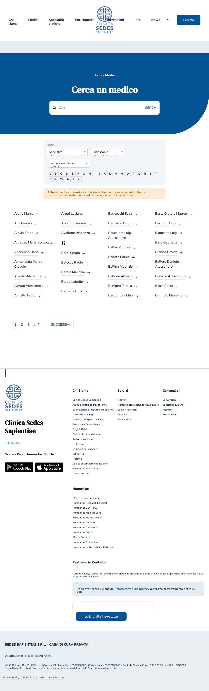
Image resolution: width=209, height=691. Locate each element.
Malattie (77, 458)
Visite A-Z (78, 453)
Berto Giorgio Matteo (171, 213)
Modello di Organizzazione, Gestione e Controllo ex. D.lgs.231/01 (88, 424)
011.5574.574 (12, 443)
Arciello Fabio (24, 295)
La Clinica (78, 444)
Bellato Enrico (119, 257)
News (155, 20)
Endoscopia (106, 152)
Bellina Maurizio (120, 266)
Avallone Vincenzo (75, 233)
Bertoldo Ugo (165, 223)
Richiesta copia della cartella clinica (138, 404)
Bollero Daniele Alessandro (167, 264)
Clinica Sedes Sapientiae (86, 400)
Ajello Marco (23, 213)
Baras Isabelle (72, 281)
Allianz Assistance (67, 164)
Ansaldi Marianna (27, 276)
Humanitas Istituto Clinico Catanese (93, 547)
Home (97, 75)
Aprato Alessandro (28, 286)
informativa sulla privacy (132, 589)
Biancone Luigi (166, 233)
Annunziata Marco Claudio (28, 264)
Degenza (122, 414)
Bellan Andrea (119, 247)
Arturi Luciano (72, 213)
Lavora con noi (80, 473)
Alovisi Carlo (23, 233)
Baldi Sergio (70, 253)
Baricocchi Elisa (120, 213)
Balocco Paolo (72, 262)
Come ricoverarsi (127, 409)
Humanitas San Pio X (84, 507)
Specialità (65, 152)
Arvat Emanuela (74, 223)
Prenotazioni (124, 419)
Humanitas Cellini (82, 532)
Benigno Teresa (120, 286)
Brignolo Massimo (168, 295)
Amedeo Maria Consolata (33, 242)
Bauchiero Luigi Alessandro (120, 235)
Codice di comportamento (87, 434)
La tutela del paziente (85, 449)
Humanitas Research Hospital (89, 503)
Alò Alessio (23, 223)
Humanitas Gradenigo (85, 542)
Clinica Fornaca (81, 537)
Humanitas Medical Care (86, 512)
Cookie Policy (29, 677)
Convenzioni (114, 20)
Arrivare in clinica (82, 439)
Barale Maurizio (73, 272)
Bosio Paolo (164, 286)
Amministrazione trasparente (89, 404)
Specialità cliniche (56, 22)
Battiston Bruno (120, 223)
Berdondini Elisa (120, 295)
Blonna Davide (166, 252)
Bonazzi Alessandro (170, 276)
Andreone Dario (26, 252)
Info (138, 20)
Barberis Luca (71, 291)
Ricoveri (122, 400)
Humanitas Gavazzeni (85, 527)
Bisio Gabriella (166, 242)
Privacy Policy (11, 677)
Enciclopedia (84, 20)
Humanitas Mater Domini (87, 517)
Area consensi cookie (51, 677)
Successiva (61, 324)
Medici (33, 20)
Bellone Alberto (120, 276)
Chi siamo (13, 22)
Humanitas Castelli (83, 522)
